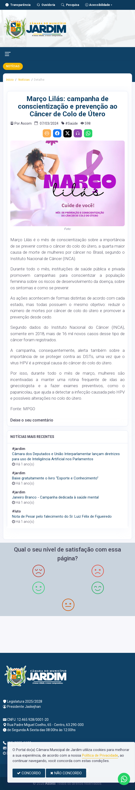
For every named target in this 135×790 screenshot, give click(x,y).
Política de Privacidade (100, 755)
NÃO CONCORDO (66, 773)
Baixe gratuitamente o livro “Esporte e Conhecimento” (55, 478)
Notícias (24, 79)
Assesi (50, 783)
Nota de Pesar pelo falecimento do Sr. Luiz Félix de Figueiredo (62, 516)
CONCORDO (29, 773)
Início (10, 79)
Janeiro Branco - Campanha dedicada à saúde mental (55, 497)
